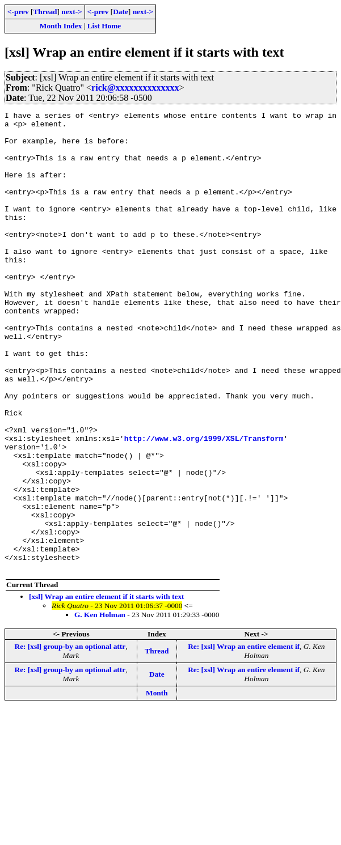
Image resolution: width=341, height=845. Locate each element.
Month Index (61, 26)
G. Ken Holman (99, 706)
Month (157, 784)
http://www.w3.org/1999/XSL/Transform (204, 504)
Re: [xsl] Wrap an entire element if (244, 738)
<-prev (18, 11)
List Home (104, 26)
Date (120, 11)
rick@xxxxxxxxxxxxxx (135, 87)
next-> (71, 11)
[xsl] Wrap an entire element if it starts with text (106, 688)
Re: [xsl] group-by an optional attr (70, 738)
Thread (45, 11)
